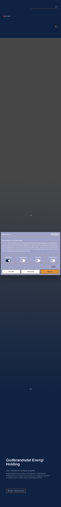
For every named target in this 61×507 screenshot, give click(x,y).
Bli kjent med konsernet (16, 491)
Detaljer (53, 266)
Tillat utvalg (30, 271)
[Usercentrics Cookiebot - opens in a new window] (52, 234)
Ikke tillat (11, 271)
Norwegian (7, 16)
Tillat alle (49, 271)
